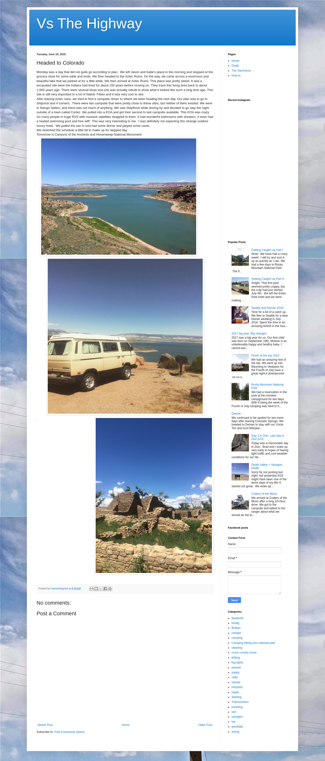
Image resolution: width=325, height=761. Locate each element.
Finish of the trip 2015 (265, 355)
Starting (236, 697)
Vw (234, 721)
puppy (236, 672)
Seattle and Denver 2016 (267, 308)
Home (126, 725)
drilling (236, 657)
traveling (237, 707)
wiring (235, 731)
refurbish (237, 687)
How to (236, 75)
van (234, 712)
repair (235, 692)
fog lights (237, 662)
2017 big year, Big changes (249, 333)
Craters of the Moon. (264, 493)
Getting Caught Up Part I (267, 250)
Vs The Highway (89, 23)
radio (235, 677)
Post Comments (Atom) (69, 732)
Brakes (236, 628)
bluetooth (237, 618)
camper (236, 633)
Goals (235, 65)
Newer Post (45, 725)
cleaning (237, 647)
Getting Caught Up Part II (267, 279)
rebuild (236, 682)
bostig (235, 623)
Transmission (240, 702)
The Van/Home (241, 70)
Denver (236, 413)
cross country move (244, 652)
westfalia (237, 726)
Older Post (205, 725)
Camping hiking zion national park (253, 643)
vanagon (237, 716)
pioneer (236, 667)
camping (237, 637)
